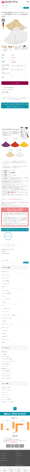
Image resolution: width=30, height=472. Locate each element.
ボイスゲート (17, 440)
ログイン (2, 462)
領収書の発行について (5, 368)
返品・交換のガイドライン (19, 455)
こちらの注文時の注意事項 (11, 199)
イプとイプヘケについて (6, 397)
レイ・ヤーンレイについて (6, 389)
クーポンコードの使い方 (6, 375)
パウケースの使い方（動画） (6, 358)
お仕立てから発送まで (5, 363)
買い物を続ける (4, 251)
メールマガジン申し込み (6, 378)
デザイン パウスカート (7, 244)
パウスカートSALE (7, 245)
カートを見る (17, 462)
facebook (16, 445)
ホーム (2, 244)
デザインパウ (13, 245)
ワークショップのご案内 (6, 399)
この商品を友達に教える (5, 253)
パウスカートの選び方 (5, 356)
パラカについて (4, 392)
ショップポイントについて (6, 373)
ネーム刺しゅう (8, 236)
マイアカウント (18, 460)
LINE (13, 445)
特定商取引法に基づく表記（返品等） (7, 249)
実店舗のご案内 (4, 351)
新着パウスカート (5, 271)
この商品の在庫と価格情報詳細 (7, 87)
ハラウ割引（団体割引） (6, 370)
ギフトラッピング (4, 366)
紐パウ (14, 244)
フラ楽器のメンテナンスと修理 (7, 401)
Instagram (8, 445)
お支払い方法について (4, 453)
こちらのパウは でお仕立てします (15, 105)
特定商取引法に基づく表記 (4, 460)
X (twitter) (21, 445)
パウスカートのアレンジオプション (8, 361)
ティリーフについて (5, 394)
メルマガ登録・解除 (3, 455)
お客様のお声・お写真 (5, 387)
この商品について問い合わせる (7, 89)
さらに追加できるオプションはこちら (15, 229)
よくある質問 (3, 354)
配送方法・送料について (19, 453)
